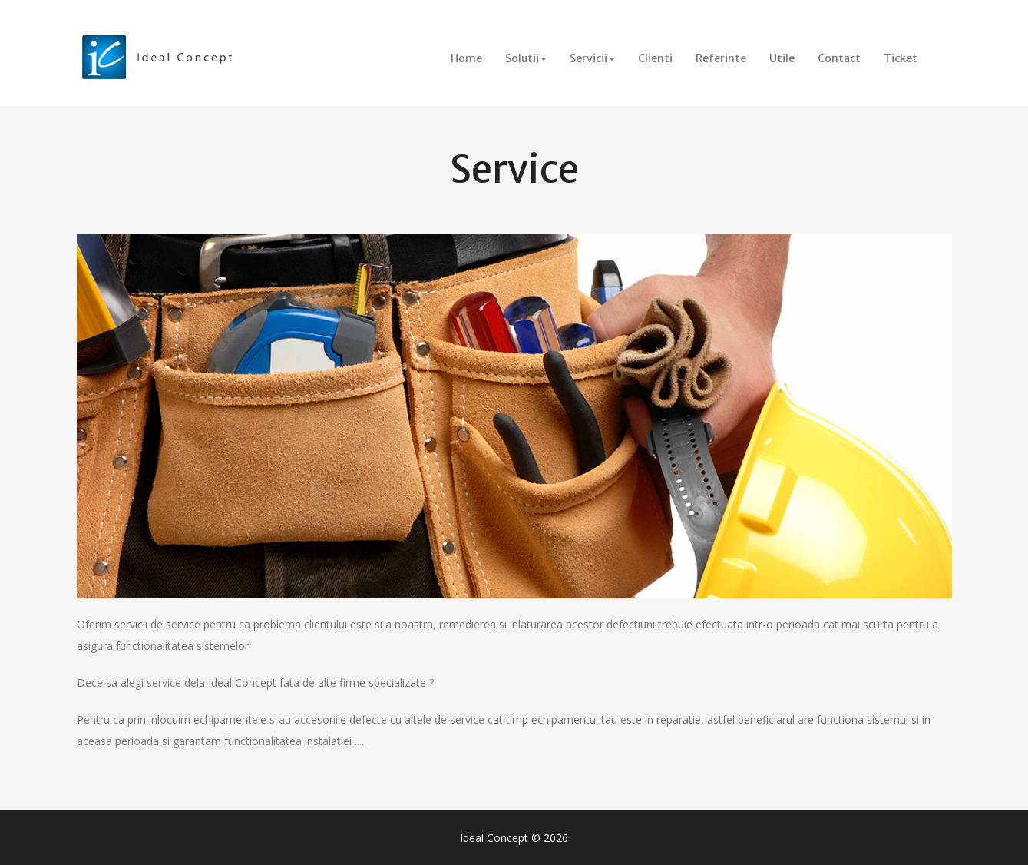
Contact (839, 58)
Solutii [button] (526, 58)
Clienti (655, 58)
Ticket (900, 58)
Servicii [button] (592, 58)
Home (472, 57)
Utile (782, 58)
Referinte (721, 58)
